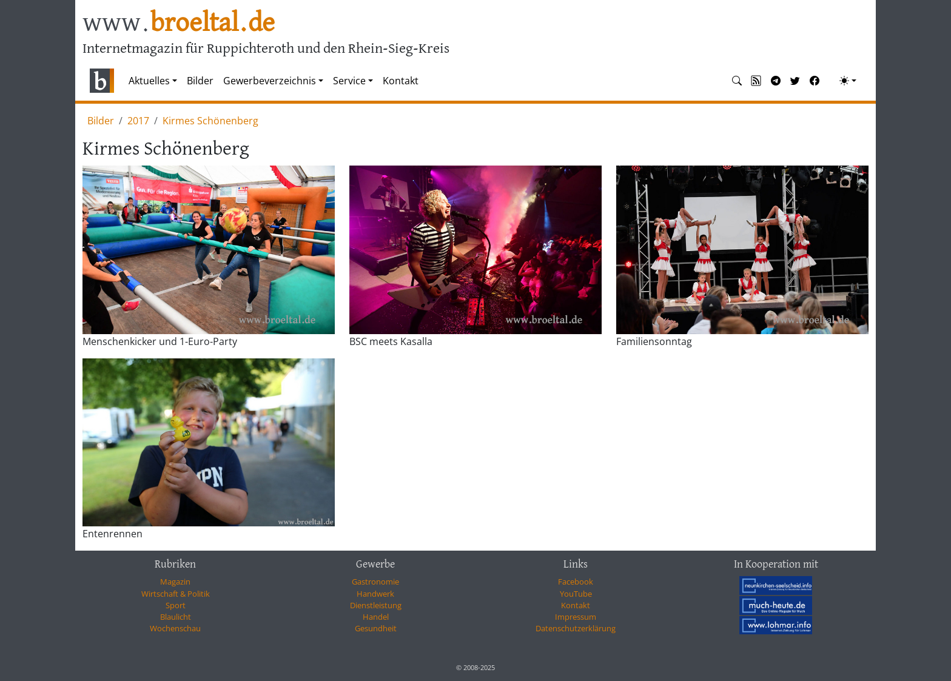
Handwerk (375, 593)
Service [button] (349, 80)
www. (178, 23)
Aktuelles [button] (149, 80)
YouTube (576, 593)
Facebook (575, 581)
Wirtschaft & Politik (175, 593)
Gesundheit (376, 628)
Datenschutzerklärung (576, 628)
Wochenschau (175, 628)
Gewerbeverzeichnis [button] (269, 80)
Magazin (175, 581)
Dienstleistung (376, 605)
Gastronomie (375, 581)
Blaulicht (175, 616)
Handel (376, 616)
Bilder (200, 80)
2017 (138, 120)
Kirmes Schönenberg (210, 120)
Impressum (575, 616)
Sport (176, 605)
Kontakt (400, 80)
